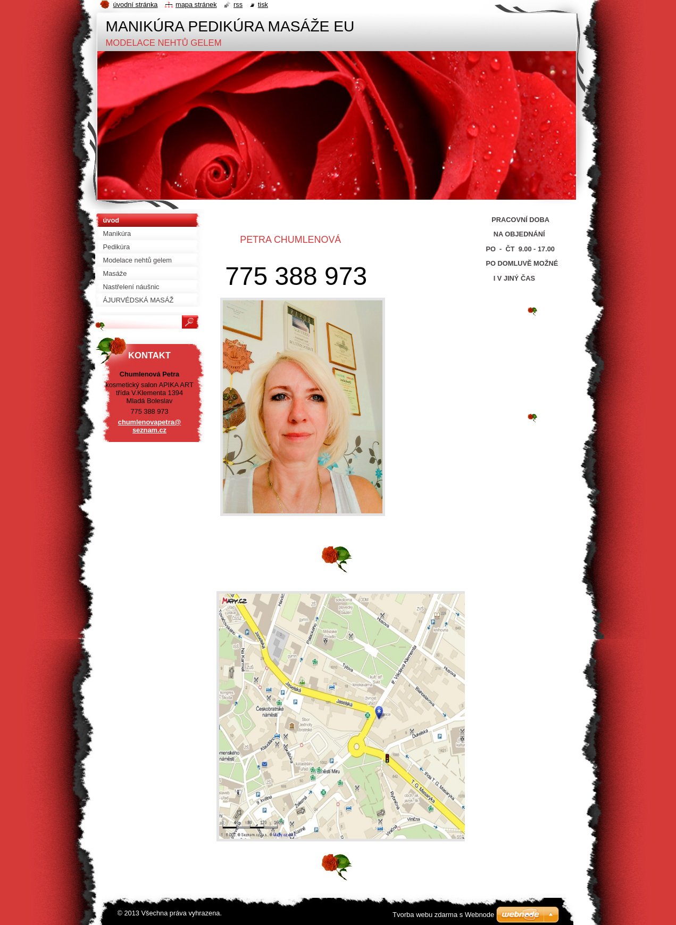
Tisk (263, 5)
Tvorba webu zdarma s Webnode (443, 915)
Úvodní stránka (135, 5)
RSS (238, 5)
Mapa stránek (196, 5)
